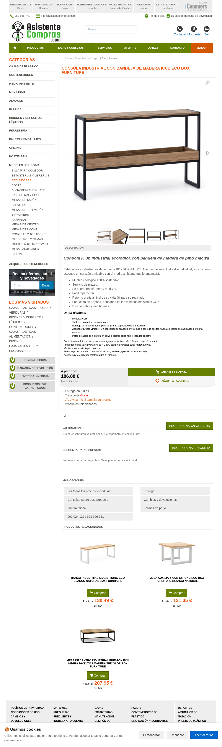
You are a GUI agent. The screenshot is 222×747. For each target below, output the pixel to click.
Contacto (180, 31)
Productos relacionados (81, 404)
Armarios (19, 219)
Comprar (98, 593)
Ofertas (130, 47)
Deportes (185, 707)
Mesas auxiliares (25, 249)
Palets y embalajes (25, 139)
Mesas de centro (25, 224)
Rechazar (177, 735)
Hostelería (18, 156)
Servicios (105, 47)
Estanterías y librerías (30, 175)
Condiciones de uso (25, 712)
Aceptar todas (204, 735)
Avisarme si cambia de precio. (88, 399)
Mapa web (61, 707)
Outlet (153, 47)
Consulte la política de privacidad (27, 292)
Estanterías (104, 712)
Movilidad (17, 92)
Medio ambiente (21, 83)
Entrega (149, 491)
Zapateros (20, 204)
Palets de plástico (192, 720)
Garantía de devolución (35, 368)
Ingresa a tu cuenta (68, 720)
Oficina (15, 147)
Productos (35, 47)
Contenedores (21, 75)
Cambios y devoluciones (160, 499)
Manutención (104, 716)
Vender (201, 47)
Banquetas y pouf (26, 195)
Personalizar (151, 735)
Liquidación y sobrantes (149, 720)
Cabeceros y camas (27, 239)
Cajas (99, 707)
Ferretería (18, 130)
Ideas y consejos (71, 47)
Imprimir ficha (77, 508)
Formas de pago (155, 508)
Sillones (19, 254)
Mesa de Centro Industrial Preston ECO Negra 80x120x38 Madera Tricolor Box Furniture (98, 663)
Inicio (68, 58)
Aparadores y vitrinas (29, 190)
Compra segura (35, 360)
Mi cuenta (194, 31)
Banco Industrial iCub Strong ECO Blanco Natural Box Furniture (98, 579)
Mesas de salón (24, 199)
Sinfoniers (20, 214)
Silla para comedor (27, 170)
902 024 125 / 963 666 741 (86, 516)
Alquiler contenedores (28, 264)
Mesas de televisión (28, 209)
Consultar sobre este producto (88, 499)
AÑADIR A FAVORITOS (171, 380)
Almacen (16, 100)
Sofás (16, 185)
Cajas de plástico (23, 66)
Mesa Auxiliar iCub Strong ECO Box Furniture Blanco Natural (176, 579)
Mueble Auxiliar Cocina (30, 244)
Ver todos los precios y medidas (89, 491)
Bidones (16, 341)
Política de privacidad (27, 707)
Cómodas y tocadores (29, 234)
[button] (207, 82)
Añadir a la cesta (171, 372)
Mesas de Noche (24, 229)
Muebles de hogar (24, 165)
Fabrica (15, 109)
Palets (136, 707)
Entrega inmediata (35, 376)
